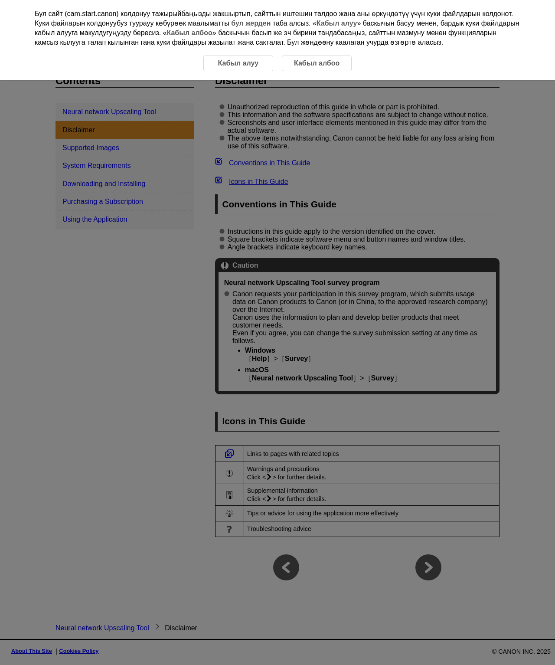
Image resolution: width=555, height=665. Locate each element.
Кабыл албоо (189, 32)
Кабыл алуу (337, 23)
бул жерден (251, 23)
